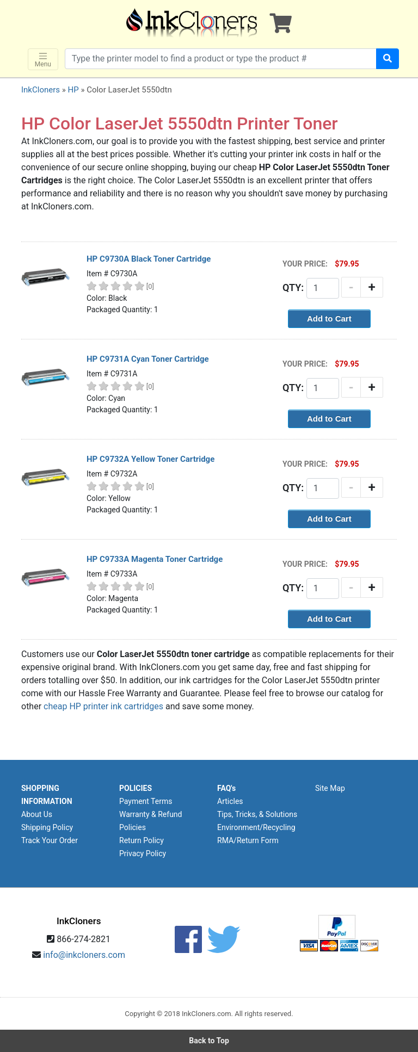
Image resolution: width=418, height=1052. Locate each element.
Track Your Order (49, 840)
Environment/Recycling (256, 827)
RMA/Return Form (248, 840)
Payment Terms (145, 801)
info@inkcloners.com (84, 955)
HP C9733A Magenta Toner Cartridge (155, 559)
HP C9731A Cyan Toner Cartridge (148, 359)
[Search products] (221, 58)
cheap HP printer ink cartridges (103, 706)
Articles (230, 801)
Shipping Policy (47, 827)
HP (72, 90)
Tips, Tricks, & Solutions (257, 814)
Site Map (330, 788)
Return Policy (141, 840)
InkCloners (40, 90)
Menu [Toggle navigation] (43, 59)
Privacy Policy (142, 853)
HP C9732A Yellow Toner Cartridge (150, 459)
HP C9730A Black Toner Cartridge (149, 259)
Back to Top (209, 1040)
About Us (36, 814)
